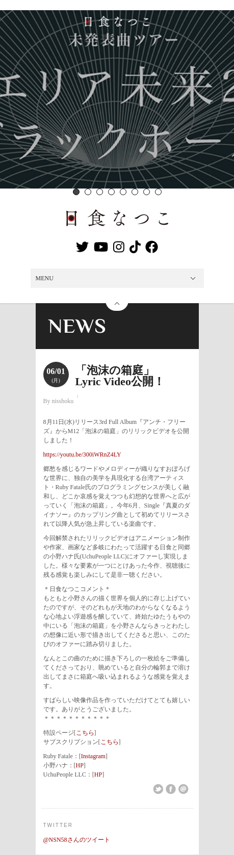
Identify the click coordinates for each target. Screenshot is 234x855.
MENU (45, 278)
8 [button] (158, 192)
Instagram (93, 756)
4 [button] (111, 192)
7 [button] (146, 192)
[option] (117, 99)
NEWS (77, 325)
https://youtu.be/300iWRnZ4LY (82, 454)
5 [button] (123, 192)
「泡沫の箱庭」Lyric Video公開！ (120, 376)
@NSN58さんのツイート (76, 839)
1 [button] (76, 192)
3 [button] (99, 192)
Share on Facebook (171, 789)
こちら (85, 732)
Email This (183, 789)
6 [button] (135, 192)
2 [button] (88, 192)
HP (80, 765)
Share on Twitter (158, 789)
